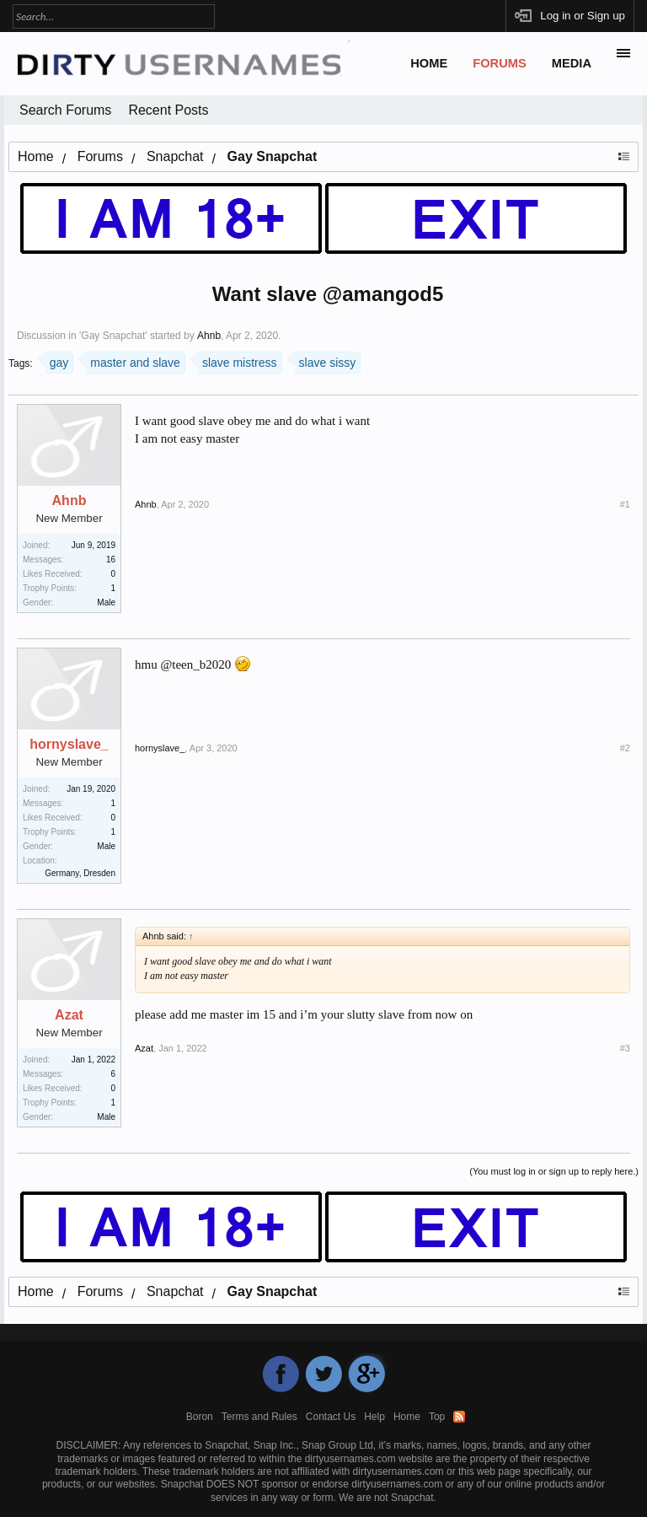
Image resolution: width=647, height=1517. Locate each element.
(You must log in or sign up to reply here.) (554, 1171)
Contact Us (331, 1417)
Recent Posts (168, 110)
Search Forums (65, 110)
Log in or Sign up (582, 15)
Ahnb (209, 336)
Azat (69, 1015)
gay (57, 360)
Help (374, 1417)
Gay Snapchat (113, 336)
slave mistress (237, 360)
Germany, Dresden (80, 873)
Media (571, 63)
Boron (199, 1417)
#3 (625, 1048)
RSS (459, 1417)
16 (110, 559)
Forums (500, 63)
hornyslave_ (68, 744)
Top (437, 1417)
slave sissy (325, 360)
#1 (625, 504)
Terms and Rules (259, 1417)
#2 (625, 748)
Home (428, 63)
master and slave (133, 360)
